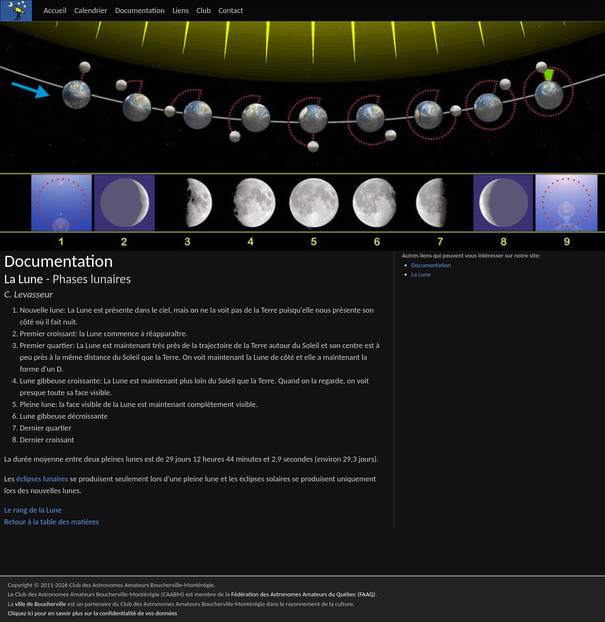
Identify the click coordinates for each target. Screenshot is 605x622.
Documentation (140, 10)
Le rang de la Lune (33, 510)
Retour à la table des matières (51, 521)
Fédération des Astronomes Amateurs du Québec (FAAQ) (303, 594)
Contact (230, 10)
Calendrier (91, 10)
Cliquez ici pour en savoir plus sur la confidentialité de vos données (92, 613)
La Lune (23, 279)
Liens (180, 10)
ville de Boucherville (40, 604)
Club (204, 10)
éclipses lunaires (42, 479)
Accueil (55, 10)
